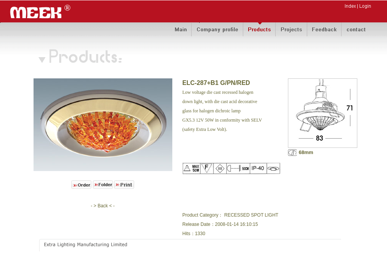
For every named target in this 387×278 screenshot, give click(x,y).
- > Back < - (102, 205)
